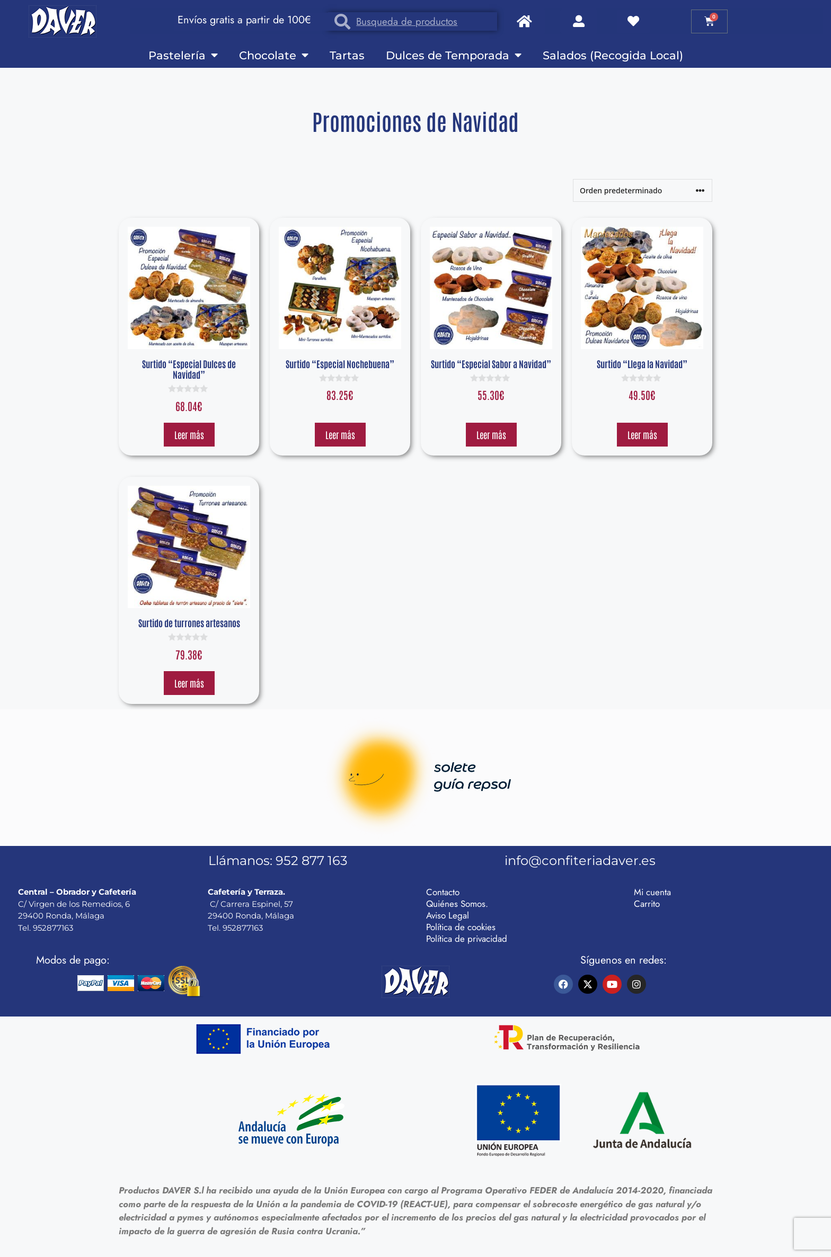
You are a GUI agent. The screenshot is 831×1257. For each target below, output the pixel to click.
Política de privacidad (466, 938)
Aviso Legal (447, 915)
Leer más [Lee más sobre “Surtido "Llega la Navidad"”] (642, 434)
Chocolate (273, 55)
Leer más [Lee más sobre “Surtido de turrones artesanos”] (189, 683)
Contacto (442, 892)
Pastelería (183, 55)
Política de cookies (461, 927)
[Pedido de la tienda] (642, 190)
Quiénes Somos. (457, 904)
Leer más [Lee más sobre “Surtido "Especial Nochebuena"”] (340, 434)
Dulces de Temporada (453, 55)
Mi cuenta (652, 892)
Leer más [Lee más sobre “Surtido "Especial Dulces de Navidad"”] (189, 434)
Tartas (347, 55)
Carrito (647, 904)
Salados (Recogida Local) (613, 55)
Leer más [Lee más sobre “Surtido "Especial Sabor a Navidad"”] (491, 434)
